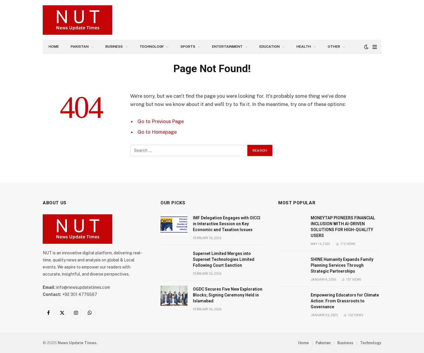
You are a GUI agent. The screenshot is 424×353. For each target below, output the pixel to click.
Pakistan (80, 46)
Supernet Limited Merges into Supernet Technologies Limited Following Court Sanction (223, 259)
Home (54, 46)
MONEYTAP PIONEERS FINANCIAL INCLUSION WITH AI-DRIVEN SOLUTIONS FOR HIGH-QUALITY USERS (343, 227)
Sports (187, 46)
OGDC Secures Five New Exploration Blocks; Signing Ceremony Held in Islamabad (227, 295)
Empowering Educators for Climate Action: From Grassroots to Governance (345, 301)
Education (269, 46)
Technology (152, 46)
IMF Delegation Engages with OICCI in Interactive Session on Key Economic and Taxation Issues (226, 224)
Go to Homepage (157, 132)
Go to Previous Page (161, 121)
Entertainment (227, 46)
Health (304, 46)
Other (334, 46)
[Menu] (374, 47)
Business (114, 46)
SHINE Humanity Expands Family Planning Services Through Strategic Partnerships (342, 265)
